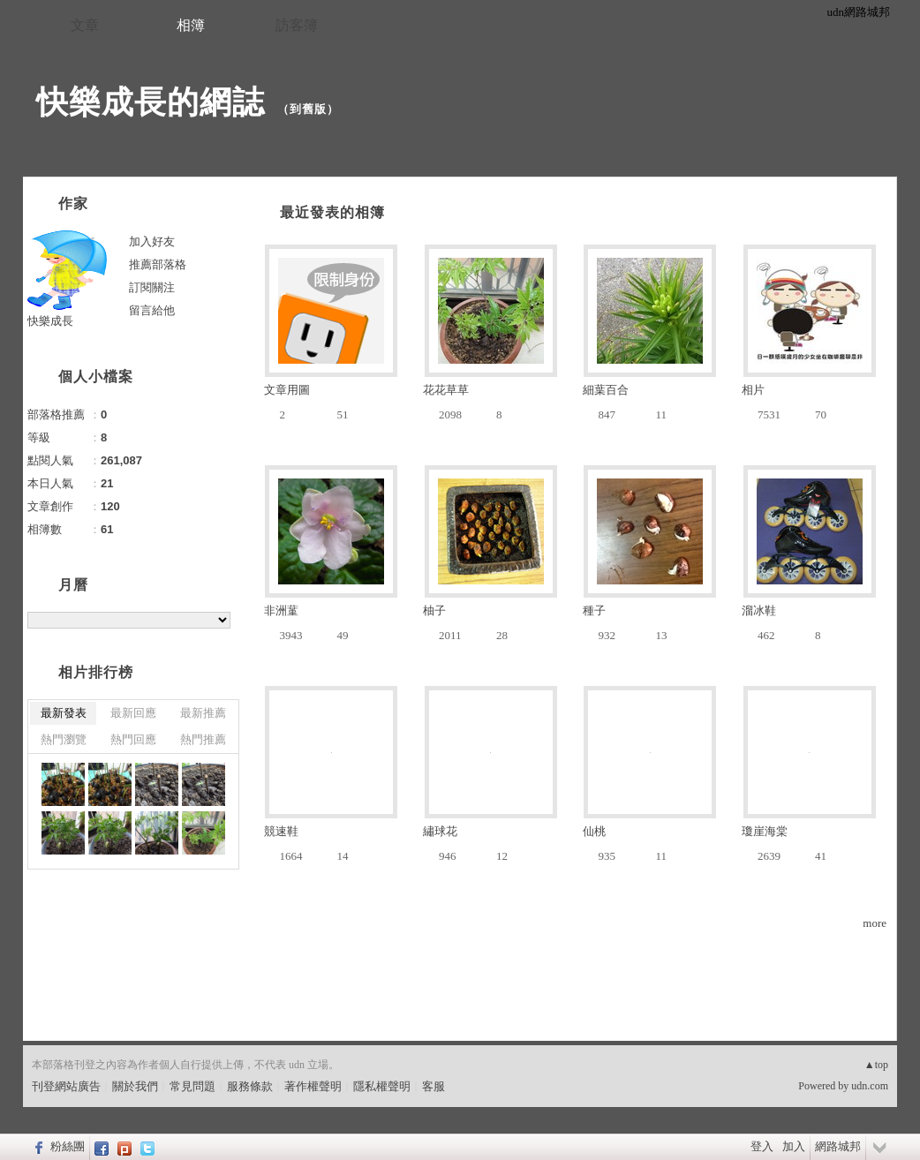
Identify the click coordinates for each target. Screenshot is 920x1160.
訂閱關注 (152, 287)
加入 (793, 1146)
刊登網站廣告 (66, 1086)
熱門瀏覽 (64, 739)
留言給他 (152, 310)
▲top (876, 1064)
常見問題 (192, 1086)
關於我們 (135, 1086)
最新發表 (64, 712)
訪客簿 (296, 25)
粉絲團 (67, 1146)
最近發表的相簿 (332, 212)
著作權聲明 (313, 1086)
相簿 (191, 25)
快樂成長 (50, 321)
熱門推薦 (203, 739)
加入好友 (152, 241)
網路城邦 (838, 1146)
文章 (85, 25)
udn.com (869, 1086)
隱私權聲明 (382, 1086)
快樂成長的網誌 (150, 102)
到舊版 (308, 109)
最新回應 (133, 712)
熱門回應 (133, 739)
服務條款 (250, 1086)
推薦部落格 (157, 264)
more (874, 923)
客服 (433, 1086)
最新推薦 (203, 712)
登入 (761, 1146)
